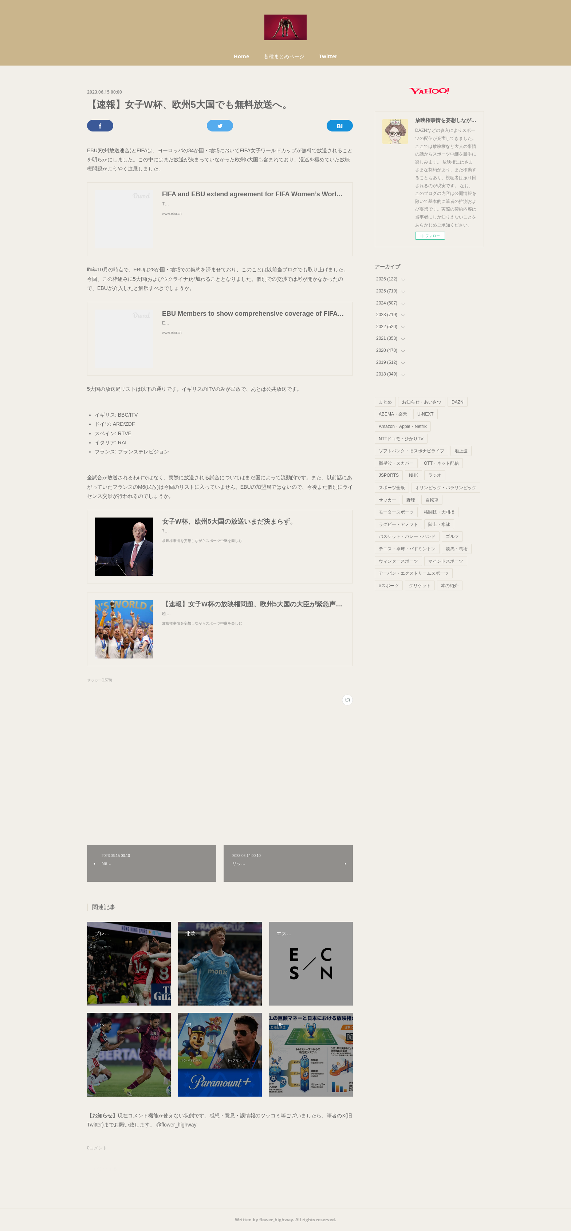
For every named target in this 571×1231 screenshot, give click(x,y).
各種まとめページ (284, 56)
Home (241, 56)
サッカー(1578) (99, 680)
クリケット (420, 585)
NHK (413, 475)
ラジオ (434, 475)
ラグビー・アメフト (398, 524)
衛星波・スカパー (396, 463)
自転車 (431, 500)
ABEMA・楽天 (393, 414)
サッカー (387, 500)
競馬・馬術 (457, 548)
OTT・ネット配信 (441, 463)
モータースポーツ (396, 512)
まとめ (385, 402)
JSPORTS (389, 475)
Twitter (328, 56)
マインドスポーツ (445, 561)
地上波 (461, 450)
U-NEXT (425, 414)
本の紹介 (449, 585)
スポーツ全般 (392, 487)
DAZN (458, 402)
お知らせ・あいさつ (421, 402)
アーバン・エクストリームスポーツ (414, 573)
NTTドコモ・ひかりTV (401, 438)
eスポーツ (389, 585)
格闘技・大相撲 (439, 512)
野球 (410, 500)
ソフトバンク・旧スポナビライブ (411, 450)
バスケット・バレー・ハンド (407, 536)
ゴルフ (452, 536)
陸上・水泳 (439, 524)
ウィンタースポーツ (398, 561)
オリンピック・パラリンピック (445, 487)
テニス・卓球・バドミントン (407, 548)
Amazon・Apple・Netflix (403, 426)
